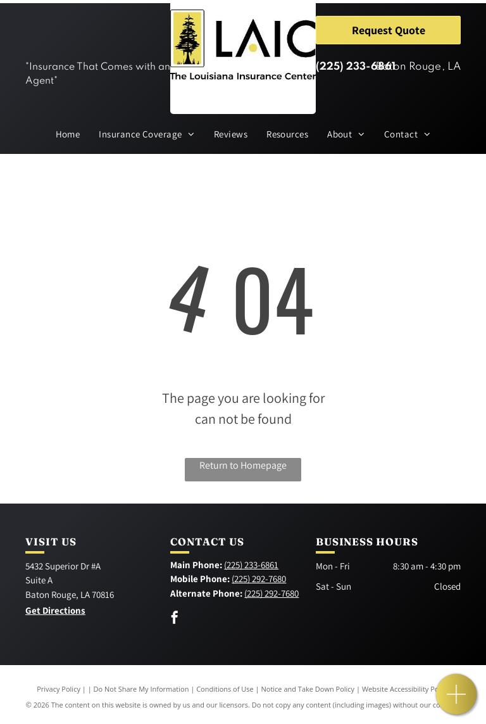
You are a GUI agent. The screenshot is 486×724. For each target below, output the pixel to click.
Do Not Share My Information (141, 689)
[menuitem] (68, 134)
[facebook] (174, 619)
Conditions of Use (225, 689)
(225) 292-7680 (259, 579)
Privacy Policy (58, 689)
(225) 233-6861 (356, 66)
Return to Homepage (243, 465)
